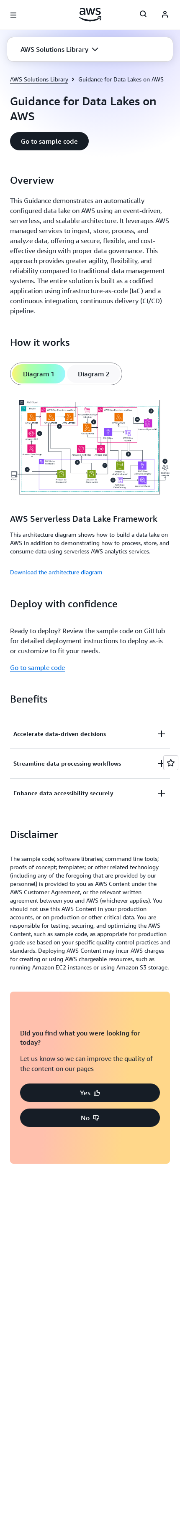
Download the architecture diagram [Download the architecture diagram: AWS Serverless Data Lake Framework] (56, 572)
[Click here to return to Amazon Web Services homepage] (90, 14)
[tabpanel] (90, 486)
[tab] (38, 374)
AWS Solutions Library (39, 79)
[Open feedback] (170, 762)
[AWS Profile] (165, 15)
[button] (59, 49)
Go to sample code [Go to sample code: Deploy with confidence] (37, 667)
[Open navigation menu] (13, 15)
